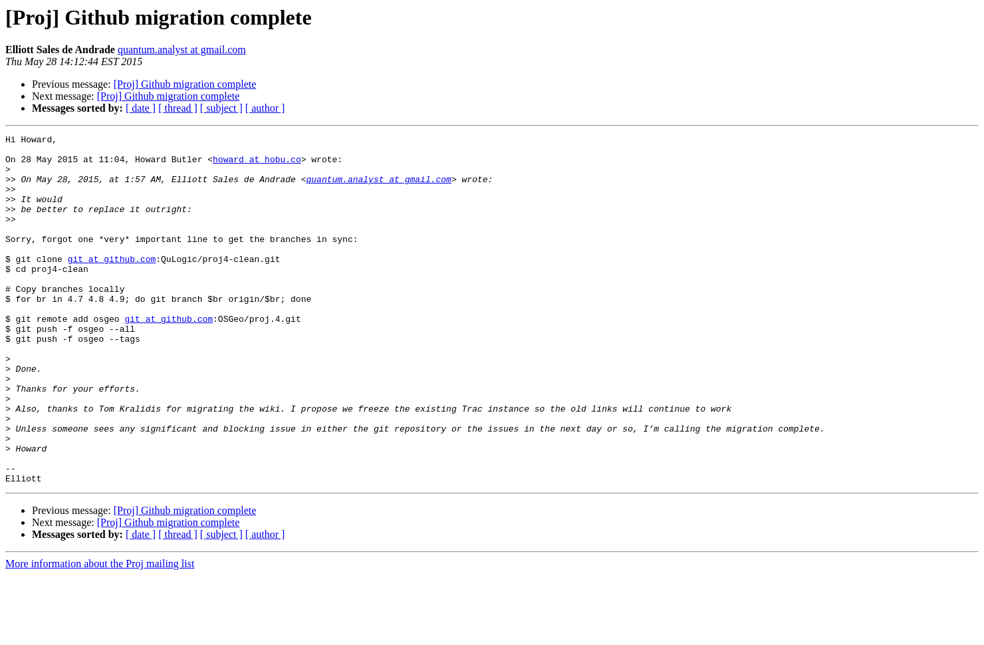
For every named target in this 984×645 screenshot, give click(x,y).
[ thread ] (177, 108)
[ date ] (141, 108)
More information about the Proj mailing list (99, 633)
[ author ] (265, 108)
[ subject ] (221, 108)
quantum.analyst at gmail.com (182, 49)
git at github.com (112, 285)
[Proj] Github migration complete (185, 84)
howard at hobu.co (257, 165)
